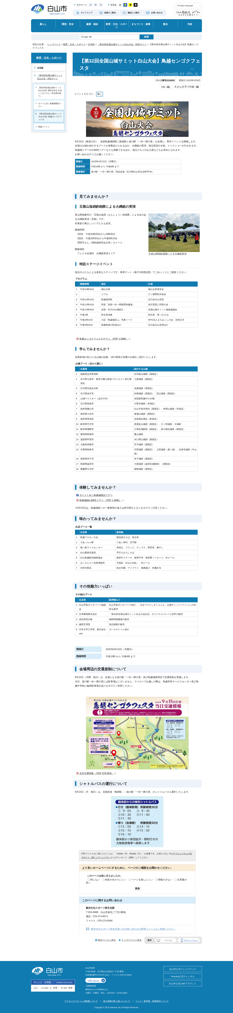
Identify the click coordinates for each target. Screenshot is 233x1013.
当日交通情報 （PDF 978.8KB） (97, 773)
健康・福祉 (92, 24)
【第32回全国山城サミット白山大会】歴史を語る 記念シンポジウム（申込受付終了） (50, 91)
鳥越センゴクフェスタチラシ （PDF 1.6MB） (104, 339)
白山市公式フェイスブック (182, 969)
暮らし (43, 24)
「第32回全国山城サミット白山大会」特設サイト (122, 44)
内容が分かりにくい (115, 879)
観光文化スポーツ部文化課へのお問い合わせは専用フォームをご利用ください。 (134, 929)
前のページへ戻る (107, 940)
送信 (137, 888)
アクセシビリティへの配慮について (81, 1001)
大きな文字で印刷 (184, 86)
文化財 (91, 44)
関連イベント (44, 127)
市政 (189, 24)
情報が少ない (165, 879)
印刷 (163, 87)
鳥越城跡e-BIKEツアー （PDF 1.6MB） (101, 500)
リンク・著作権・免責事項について (152, 1001)
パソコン (168, 940)
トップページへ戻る (132, 940)
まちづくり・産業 (140, 24)
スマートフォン (191, 940)
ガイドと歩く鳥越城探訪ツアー (96, 495)
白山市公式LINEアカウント (182, 983)
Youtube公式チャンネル (183, 976)
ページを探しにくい (142, 879)
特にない (95, 879)
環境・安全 (68, 24)
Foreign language (185, 5)
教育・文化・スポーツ (116, 26)
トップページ (53, 44)
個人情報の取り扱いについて (116, 1001)
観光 (165, 24)
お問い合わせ (93, 980)
